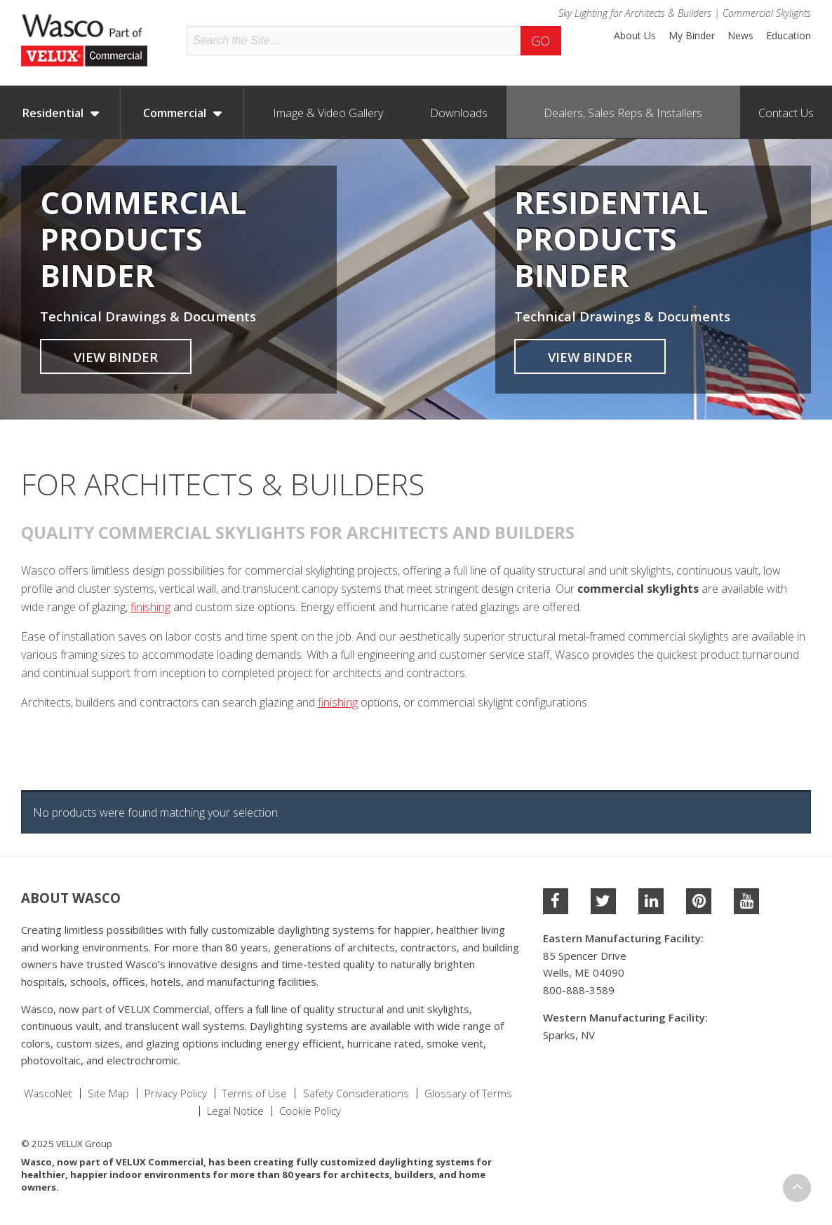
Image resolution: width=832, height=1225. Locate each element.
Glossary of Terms (468, 1093)
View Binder (116, 357)
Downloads (459, 113)
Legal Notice (235, 1111)
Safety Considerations (356, 1093)
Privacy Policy (176, 1093)
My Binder (692, 36)
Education (788, 36)
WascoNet (48, 1093)
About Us (635, 36)
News (740, 36)
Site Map (108, 1093)
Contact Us (786, 113)
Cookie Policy (310, 1111)
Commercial (174, 113)
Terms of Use (254, 1093)
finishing (150, 607)
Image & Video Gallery (328, 113)
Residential (52, 113)
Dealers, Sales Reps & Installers (623, 113)
